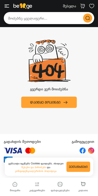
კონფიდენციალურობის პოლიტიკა (36, 170)
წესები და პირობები (34, 167)
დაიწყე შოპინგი (49, 102)
